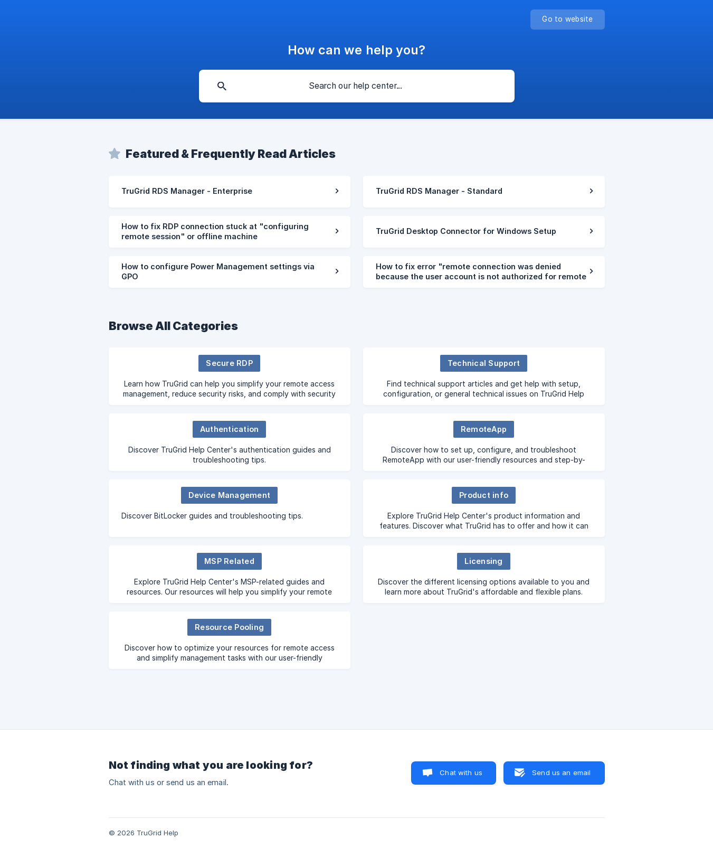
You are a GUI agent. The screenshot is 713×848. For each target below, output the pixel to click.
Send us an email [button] (561, 772)
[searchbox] (357, 86)
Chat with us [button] (461, 772)
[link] (229, 192)
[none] (567, 20)
